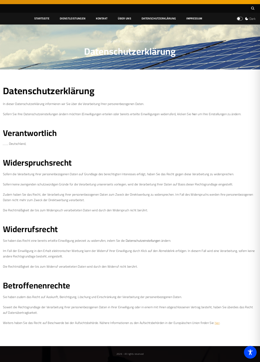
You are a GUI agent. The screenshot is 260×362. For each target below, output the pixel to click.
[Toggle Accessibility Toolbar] (250, 352)
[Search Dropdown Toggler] (252, 8)
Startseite (113, 41)
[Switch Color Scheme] (249, 18)
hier (194, 114)
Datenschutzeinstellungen (143, 240)
